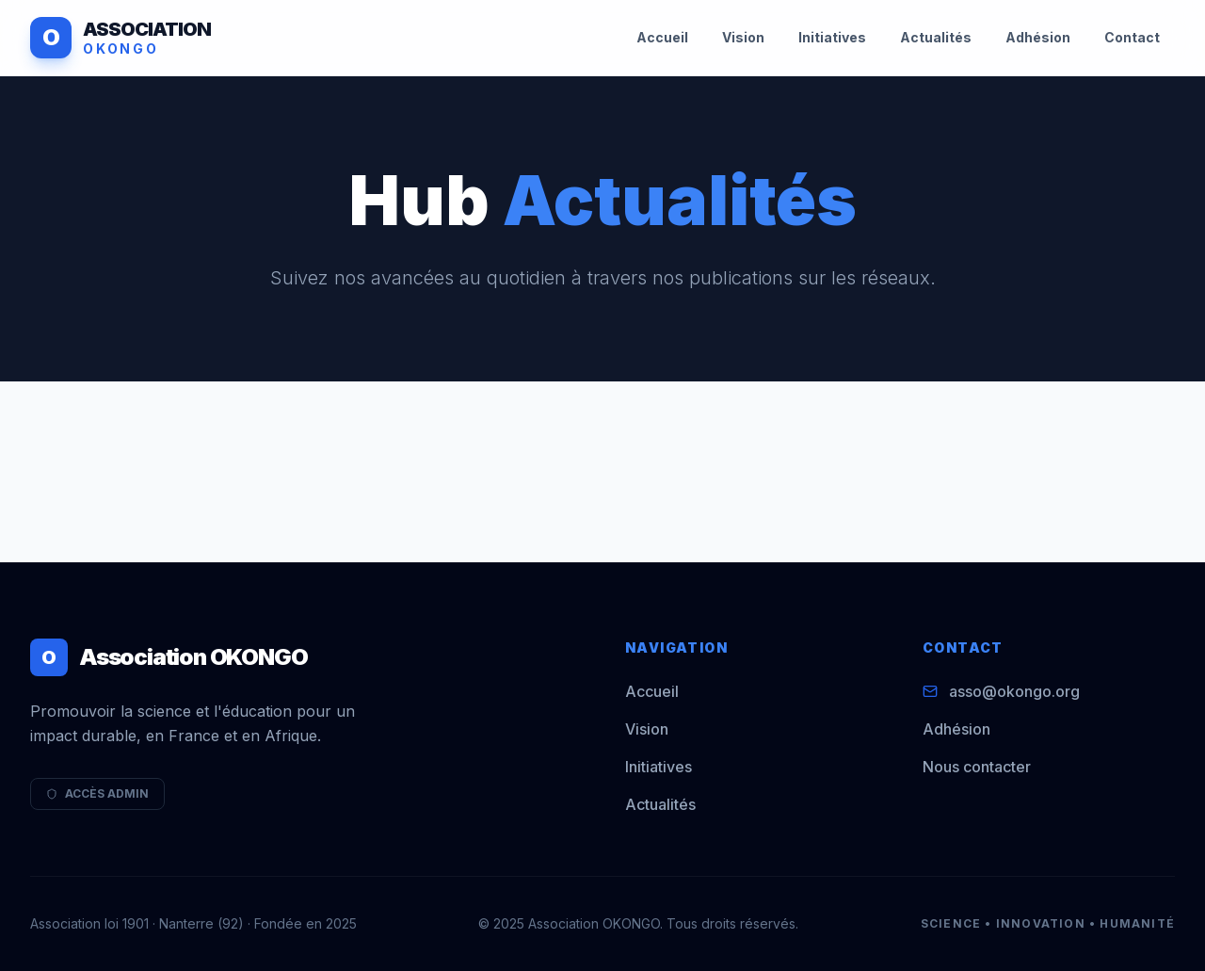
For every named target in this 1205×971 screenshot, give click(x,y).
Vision (743, 37)
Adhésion (1037, 37)
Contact (1132, 37)
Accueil (662, 37)
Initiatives (832, 37)
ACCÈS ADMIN (97, 793)
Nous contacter (977, 766)
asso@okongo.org (1014, 691)
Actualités (936, 37)
